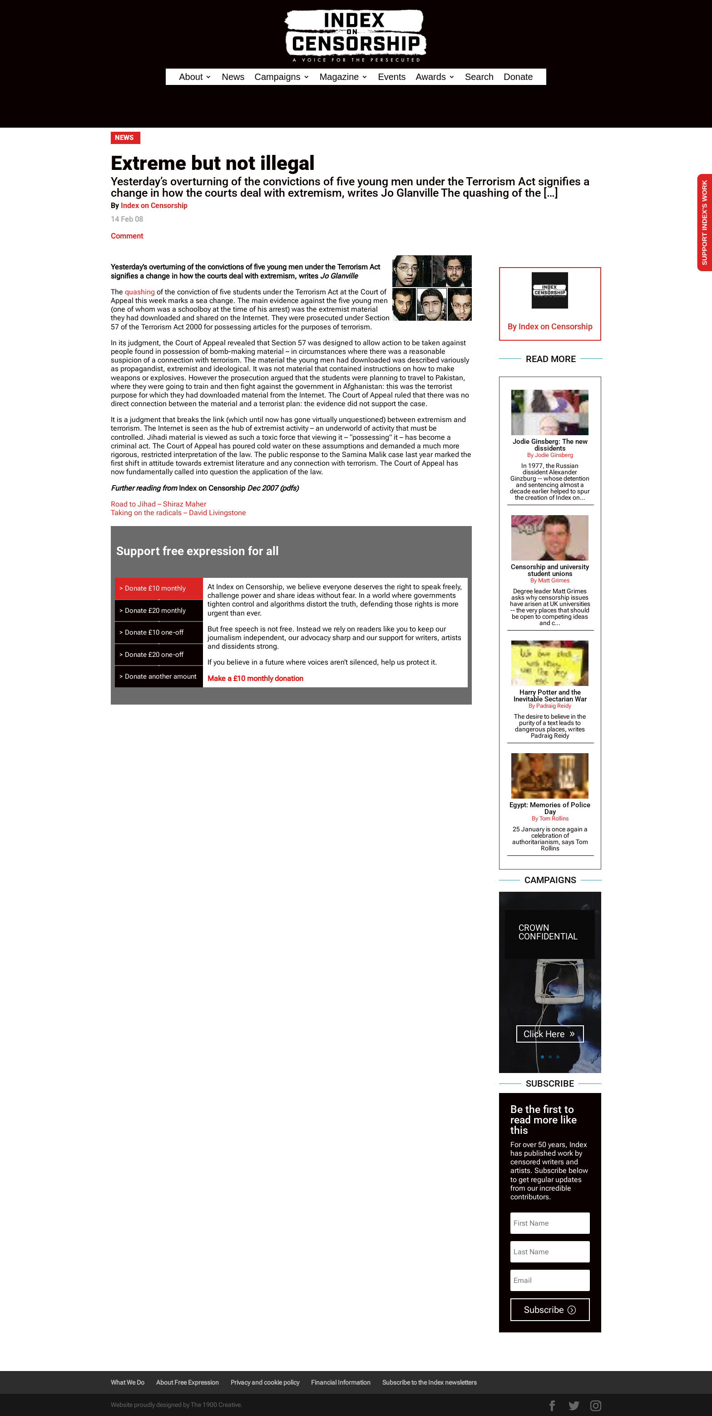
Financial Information (341, 1382)
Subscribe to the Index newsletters (429, 1382)
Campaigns (278, 77)
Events (391, 77)
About (191, 77)
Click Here (544, 1034)
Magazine (339, 77)
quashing (141, 292)
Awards (431, 77)
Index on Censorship (154, 205)
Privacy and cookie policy (265, 1382)
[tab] (159, 588)
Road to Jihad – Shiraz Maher (158, 504)
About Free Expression (187, 1382)
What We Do (127, 1382)
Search (479, 77)
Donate (518, 77)
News (233, 77)
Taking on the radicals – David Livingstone (178, 512)
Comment (127, 236)
